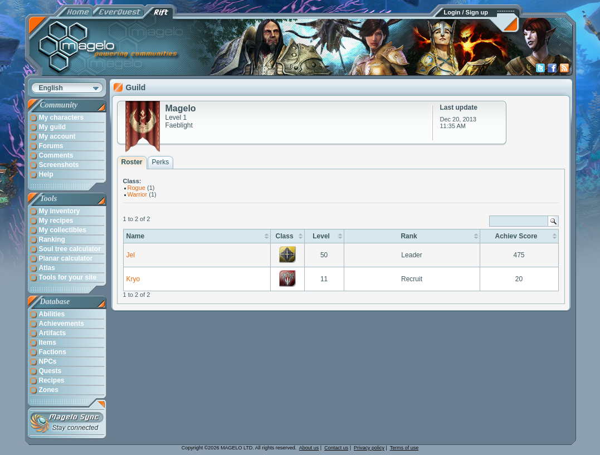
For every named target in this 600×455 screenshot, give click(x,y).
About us (309, 448)
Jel (130, 255)
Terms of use (404, 448)
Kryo (133, 279)
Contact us (336, 448)
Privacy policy (369, 448)
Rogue (136, 187)
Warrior (138, 194)
